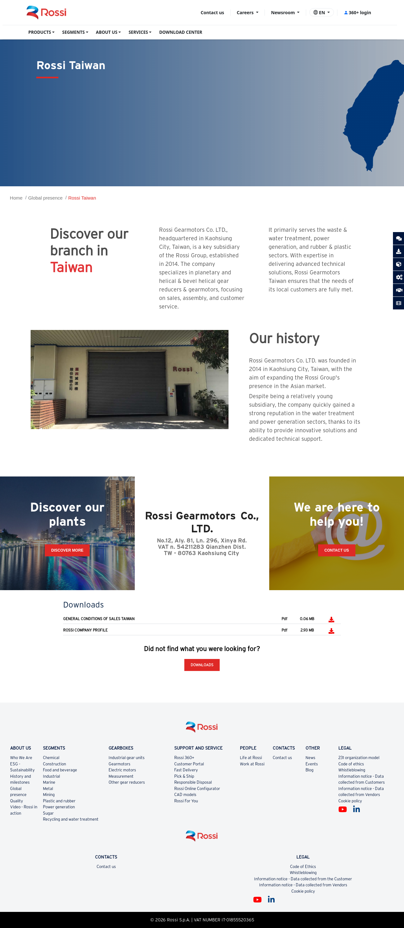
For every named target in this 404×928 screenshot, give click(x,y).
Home (16, 198)
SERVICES (138, 32)
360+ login (357, 12)
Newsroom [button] (283, 12)
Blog (309, 770)
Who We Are (21, 757)
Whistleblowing (351, 770)
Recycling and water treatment (70, 819)
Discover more (67, 550)
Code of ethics (351, 764)
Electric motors (122, 770)
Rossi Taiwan (82, 198)
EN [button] (319, 12)
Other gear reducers (127, 782)
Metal (48, 788)
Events (312, 764)
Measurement (121, 776)
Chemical (51, 757)
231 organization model (358, 757)
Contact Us (336, 550)
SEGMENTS (73, 32)
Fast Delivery (186, 770)
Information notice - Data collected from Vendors (303, 885)
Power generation (59, 807)
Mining (49, 794)
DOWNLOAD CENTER (180, 32)
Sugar (48, 813)
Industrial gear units (127, 757)
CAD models (185, 794)
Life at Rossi (251, 757)
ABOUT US (106, 32)
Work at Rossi (252, 764)
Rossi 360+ (184, 757)
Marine (49, 782)
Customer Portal (189, 764)
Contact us (212, 12)
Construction (54, 764)
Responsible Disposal (193, 782)
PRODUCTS (39, 32)
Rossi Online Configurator (197, 788)
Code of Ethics (303, 866)
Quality (16, 801)
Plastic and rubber (59, 801)
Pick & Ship (184, 776)
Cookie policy (350, 801)
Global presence (45, 198)
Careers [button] (246, 12)
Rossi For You (186, 801)
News (310, 757)
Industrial (51, 776)
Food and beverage (60, 770)
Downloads (202, 665)
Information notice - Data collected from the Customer (303, 879)
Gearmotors (119, 764)
